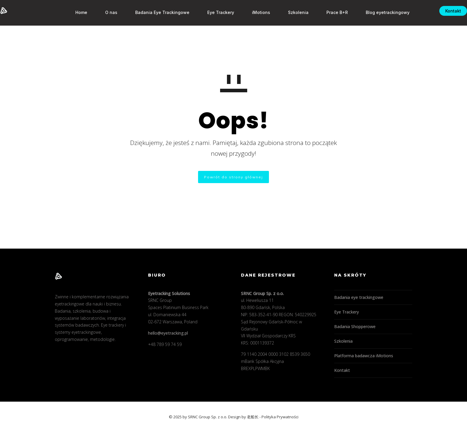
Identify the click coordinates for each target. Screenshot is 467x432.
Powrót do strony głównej (233, 177)
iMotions (252, 12)
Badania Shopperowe (355, 326)
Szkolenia (289, 12)
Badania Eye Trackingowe (153, 12)
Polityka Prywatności (279, 416)
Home (72, 12)
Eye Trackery (211, 12)
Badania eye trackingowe (358, 297)
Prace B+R (328, 12)
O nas (102, 12)
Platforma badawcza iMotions (363, 355)
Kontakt (444, 10)
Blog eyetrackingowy (379, 12)
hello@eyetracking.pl (168, 333)
